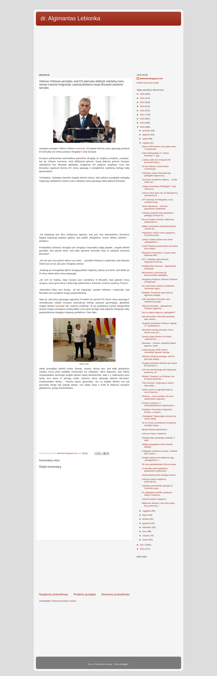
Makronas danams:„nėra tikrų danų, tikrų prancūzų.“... (158, 504)
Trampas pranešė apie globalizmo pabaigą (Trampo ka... (158, 214)
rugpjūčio (147, 511)
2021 (142, 114)
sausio (145, 539)
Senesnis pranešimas (115, 594)
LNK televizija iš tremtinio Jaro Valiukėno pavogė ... (156, 300)
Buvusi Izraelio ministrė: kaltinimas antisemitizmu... (158, 220)
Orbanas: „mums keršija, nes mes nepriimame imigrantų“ (157, 397)
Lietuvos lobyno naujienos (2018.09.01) (154, 480)
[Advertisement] (108, 48)
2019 (142, 123)
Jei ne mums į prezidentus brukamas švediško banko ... (159, 424)
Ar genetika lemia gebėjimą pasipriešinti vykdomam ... (155, 469)
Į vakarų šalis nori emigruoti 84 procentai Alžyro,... (156, 161)
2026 (142, 94)
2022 (142, 110)
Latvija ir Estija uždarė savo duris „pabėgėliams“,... (157, 240)
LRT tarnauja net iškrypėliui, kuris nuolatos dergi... (157, 200)
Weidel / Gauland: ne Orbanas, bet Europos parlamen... (158, 377)
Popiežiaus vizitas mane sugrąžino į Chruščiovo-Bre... (158, 234)
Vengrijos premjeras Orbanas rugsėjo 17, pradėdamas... (159, 324)
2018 (142, 127)
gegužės (146, 523)
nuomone (80, 148)
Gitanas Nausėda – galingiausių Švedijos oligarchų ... (157, 307)
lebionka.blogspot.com (151, 78)
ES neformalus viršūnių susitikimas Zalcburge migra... (158, 287)
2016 (142, 549)
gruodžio (146, 130)
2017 (142, 545)
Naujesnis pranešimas (53, 594)
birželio (146, 519)
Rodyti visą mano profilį (147, 83)
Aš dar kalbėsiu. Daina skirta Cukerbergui (155, 167)
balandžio (147, 527)
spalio (145, 139)
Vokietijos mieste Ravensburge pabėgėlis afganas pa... (156, 174)
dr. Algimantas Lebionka (70, 18)
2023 (142, 106)
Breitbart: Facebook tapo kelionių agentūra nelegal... (157, 293)
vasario (146, 535)
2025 (142, 98)
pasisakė (60, 306)
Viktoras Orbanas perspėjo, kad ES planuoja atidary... (158, 357)
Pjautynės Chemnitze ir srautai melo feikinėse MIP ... (159, 254)
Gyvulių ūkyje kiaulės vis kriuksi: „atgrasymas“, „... (157, 337)
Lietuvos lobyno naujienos (154, 433)
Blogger (124, 664)
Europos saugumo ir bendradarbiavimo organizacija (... (159, 404)
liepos (145, 515)
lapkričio (146, 134)
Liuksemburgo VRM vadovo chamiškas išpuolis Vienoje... (156, 351)
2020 (142, 119)
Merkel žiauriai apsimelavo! (154, 429)
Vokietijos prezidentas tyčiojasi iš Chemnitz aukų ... (157, 487)
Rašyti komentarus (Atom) (64, 601)
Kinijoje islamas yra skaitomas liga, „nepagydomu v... (158, 458)
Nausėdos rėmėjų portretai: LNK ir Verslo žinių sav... (158, 331)
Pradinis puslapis (85, 594)
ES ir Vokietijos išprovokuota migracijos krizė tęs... (155, 260)
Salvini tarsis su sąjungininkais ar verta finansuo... (157, 390)
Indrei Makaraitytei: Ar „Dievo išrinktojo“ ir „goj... (155, 154)
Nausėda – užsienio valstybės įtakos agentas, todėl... (159, 344)
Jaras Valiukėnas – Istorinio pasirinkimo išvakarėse (155, 207)
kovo (144, 531)
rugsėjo (146, 143)
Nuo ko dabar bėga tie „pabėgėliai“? (158, 312)
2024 (142, 102)
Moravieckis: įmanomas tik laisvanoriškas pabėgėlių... (155, 273)
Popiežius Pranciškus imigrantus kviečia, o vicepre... (157, 410)
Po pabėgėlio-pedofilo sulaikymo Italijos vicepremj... (157, 493)
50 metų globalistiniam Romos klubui (159, 464)
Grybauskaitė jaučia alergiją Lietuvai (159, 475)
